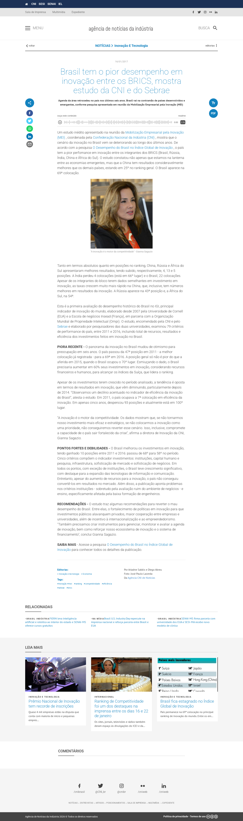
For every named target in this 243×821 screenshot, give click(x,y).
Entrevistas (86, 803)
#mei (69, 583)
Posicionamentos (115, 803)
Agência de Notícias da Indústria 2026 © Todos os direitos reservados (61, 816)
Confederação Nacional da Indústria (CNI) (124, 137)
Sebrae (62, 326)
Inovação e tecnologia (131, 46)
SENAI (51, 4)
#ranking (78, 583)
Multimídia (58, 12)
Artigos (100, 803)
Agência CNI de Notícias (142, 577)
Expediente (78, 12)
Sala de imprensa (136, 803)
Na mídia (98, 619)
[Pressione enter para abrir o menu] (27, 28)
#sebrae (61, 587)
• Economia (86, 573)
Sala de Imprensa (35, 12)
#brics (69, 587)
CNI (33, 4)
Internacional (104, 697)
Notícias (73, 803)
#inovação (62, 583)
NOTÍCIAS (102, 46)
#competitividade (92, 583)
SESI (42, 4)
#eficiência (107, 583)
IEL (60, 4)
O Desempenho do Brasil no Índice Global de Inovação (133, 148)
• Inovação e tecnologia (68, 573)
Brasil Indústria (38, 619)
